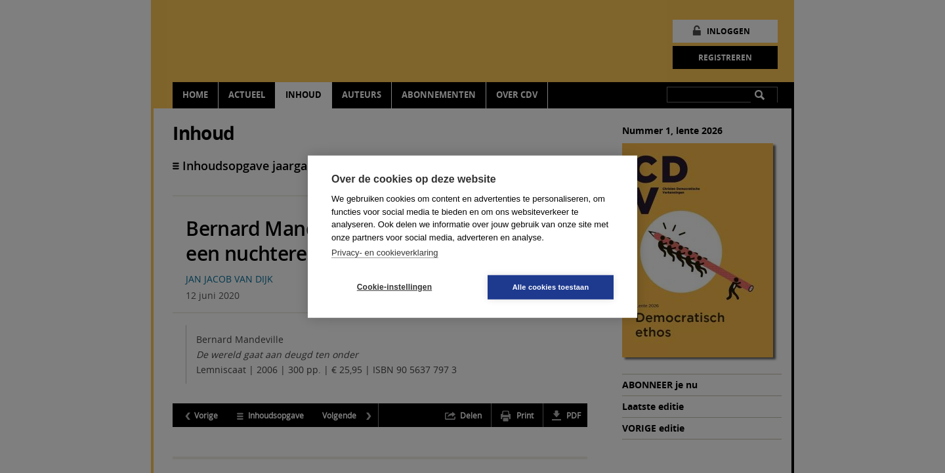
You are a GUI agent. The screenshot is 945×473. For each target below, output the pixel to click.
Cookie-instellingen (394, 287)
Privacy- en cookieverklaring (384, 253)
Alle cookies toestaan (551, 286)
